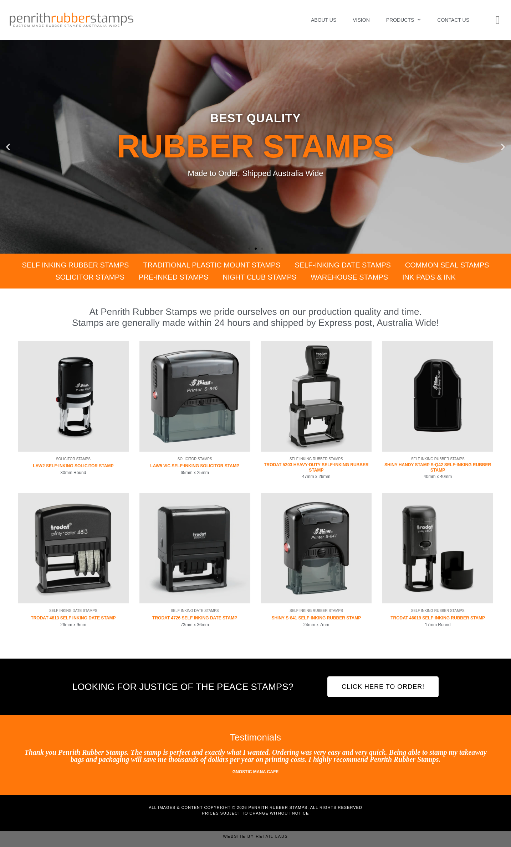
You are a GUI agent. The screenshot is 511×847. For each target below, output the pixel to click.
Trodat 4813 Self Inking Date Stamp (73, 617)
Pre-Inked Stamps (173, 277)
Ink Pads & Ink (429, 277)
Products (403, 20)
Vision (361, 20)
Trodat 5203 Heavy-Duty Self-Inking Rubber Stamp (316, 467)
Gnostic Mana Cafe (255, 771)
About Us (323, 20)
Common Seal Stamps (447, 265)
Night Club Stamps (259, 277)
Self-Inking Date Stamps (343, 265)
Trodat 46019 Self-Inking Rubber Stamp (437, 617)
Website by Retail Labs (255, 836)
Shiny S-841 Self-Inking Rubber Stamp (316, 617)
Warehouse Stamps (349, 277)
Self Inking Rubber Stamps (75, 265)
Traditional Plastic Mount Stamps (211, 265)
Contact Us (453, 20)
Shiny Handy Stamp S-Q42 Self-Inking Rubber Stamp (437, 467)
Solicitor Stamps (89, 277)
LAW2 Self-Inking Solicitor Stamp (73, 465)
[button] (8, 146)
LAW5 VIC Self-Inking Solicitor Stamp (194, 465)
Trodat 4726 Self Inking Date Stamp (194, 617)
